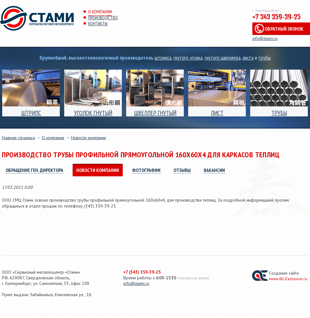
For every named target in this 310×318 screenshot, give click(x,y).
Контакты (97, 24)
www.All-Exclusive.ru (288, 278)
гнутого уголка (188, 57)
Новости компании (88, 137)
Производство (103, 18)
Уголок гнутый (93, 113)
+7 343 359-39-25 (276, 17)
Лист (217, 113)
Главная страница (18, 137)
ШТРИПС (31, 113)
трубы (264, 57)
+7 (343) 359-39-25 (142, 272)
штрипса (163, 57)
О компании (100, 12)
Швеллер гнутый (155, 113)
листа (248, 57)
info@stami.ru (265, 38)
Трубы (279, 113)
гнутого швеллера (223, 57)
